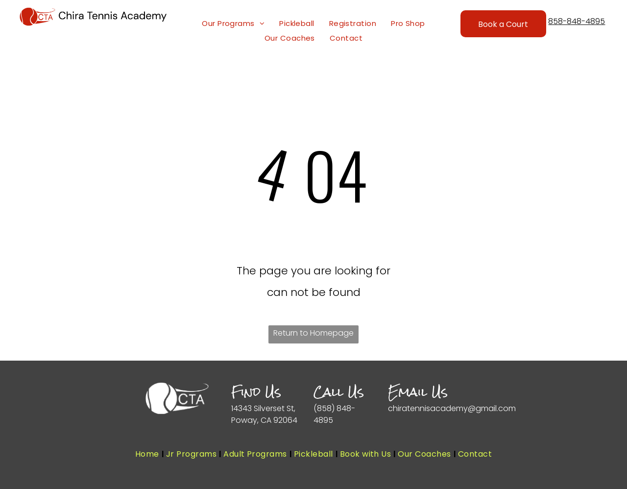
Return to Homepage (313, 333)
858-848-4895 (576, 21)
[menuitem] (233, 23)
